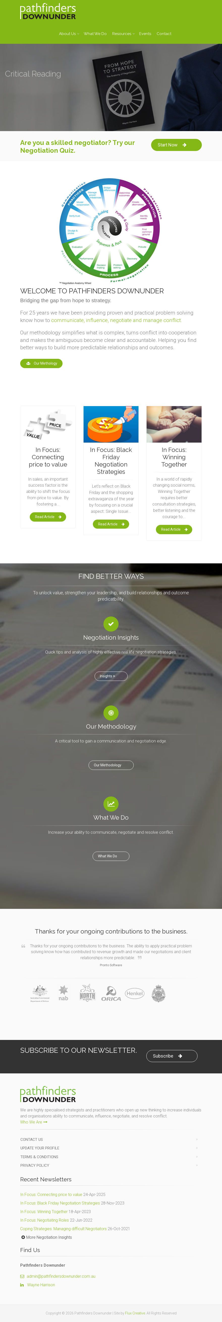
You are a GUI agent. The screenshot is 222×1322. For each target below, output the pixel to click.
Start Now (172, 144)
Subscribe (167, 1056)
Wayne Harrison (41, 1284)
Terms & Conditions (39, 1157)
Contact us (31, 1139)
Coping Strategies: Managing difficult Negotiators (63, 1228)
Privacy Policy (34, 1165)
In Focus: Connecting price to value (51, 1194)
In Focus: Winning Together (44, 1211)
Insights (108, 672)
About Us (67, 33)
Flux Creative (135, 1313)
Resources (121, 33)
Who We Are (33, 1122)
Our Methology (41, 363)
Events (145, 33)
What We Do (95, 33)
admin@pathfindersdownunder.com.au (57, 1276)
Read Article (48, 517)
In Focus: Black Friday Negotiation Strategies (60, 1203)
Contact (164, 33)
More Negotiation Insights (46, 1237)
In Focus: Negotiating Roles (44, 1220)
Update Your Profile (39, 1148)
